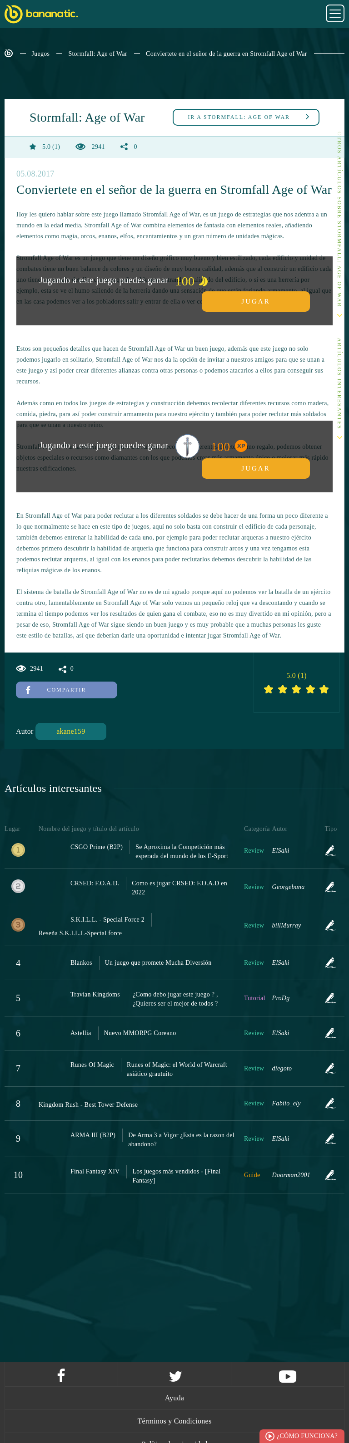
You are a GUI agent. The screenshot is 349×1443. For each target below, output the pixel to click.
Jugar (255, 301)
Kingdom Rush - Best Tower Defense (88, 1104)
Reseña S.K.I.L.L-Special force (80, 933)
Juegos (41, 53)
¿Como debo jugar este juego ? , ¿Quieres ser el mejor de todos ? (175, 999)
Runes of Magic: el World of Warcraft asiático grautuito (177, 1069)
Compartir (56, 690)
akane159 (70, 731)
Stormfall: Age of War (97, 53)
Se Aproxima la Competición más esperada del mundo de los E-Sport (181, 851)
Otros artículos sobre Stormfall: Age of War (339, 219)
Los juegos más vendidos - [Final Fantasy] (176, 1176)
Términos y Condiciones (175, 1421)
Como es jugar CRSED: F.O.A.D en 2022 (179, 888)
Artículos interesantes (339, 384)
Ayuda (174, 1398)
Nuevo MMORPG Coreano (140, 1033)
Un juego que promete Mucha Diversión (158, 962)
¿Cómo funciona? (307, 1436)
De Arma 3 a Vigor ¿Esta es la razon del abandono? (181, 1140)
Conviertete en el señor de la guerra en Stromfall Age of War (226, 53)
